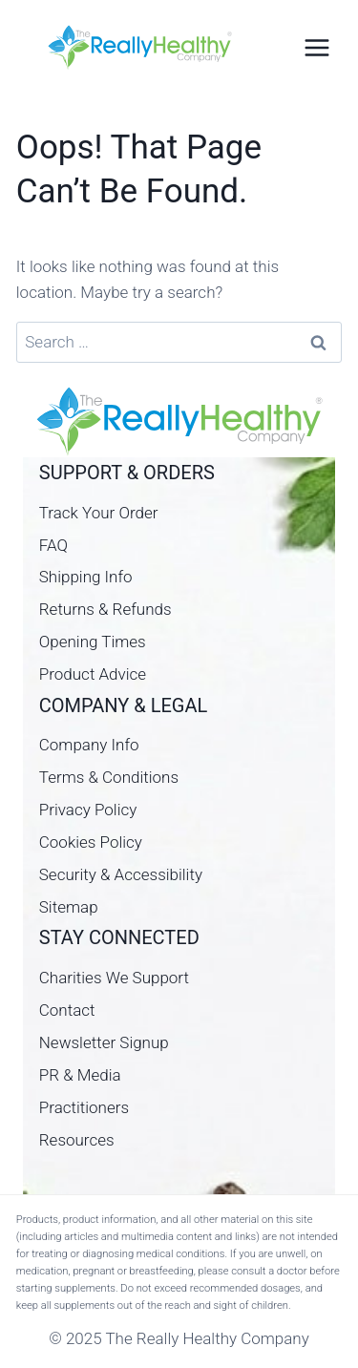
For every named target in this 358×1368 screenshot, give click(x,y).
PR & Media (80, 1074)
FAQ (53, 545)
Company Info (89, 744)
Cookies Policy (90, 842)
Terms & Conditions (109, 777)
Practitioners (84, 1107)
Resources (77, 1139)
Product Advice (92, 674)
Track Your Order (98, 512)
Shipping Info (86, 576)
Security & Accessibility (120, 874)
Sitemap (68, 906)
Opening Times (92, 641)
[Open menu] (316, 47)
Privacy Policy (88, 809)
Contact (67, 1010)
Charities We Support (114, 977)
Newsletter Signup (104, 1042)
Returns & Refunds (105, 609)
